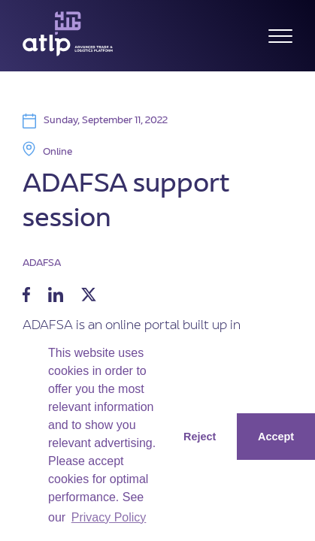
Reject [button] (199, 437)
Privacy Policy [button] (109, 517)
